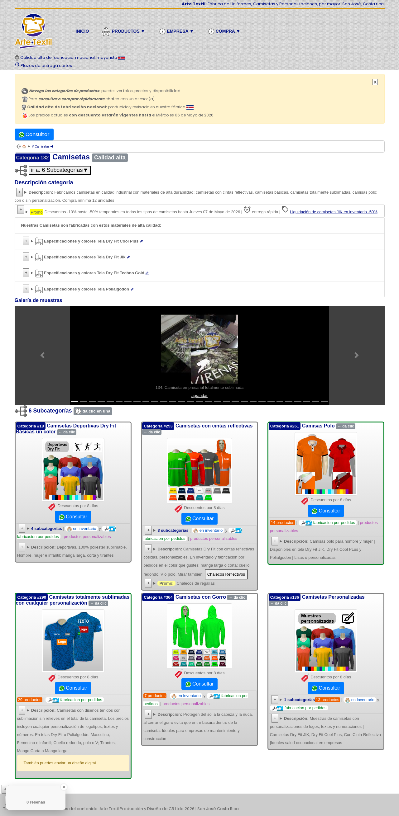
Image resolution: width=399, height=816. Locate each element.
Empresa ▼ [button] (177, 31)
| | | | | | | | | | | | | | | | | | (199, 801)
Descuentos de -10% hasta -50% (199, 211)
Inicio (82, 31)
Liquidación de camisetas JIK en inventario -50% (333, 212)
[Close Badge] (64, 787)
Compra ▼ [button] (225, 31)
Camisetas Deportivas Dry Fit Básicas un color (66, 428)
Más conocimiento (33, 789)
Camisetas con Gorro (211, 597)
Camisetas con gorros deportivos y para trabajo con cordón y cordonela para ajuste (199, 726)
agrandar (199, 395)
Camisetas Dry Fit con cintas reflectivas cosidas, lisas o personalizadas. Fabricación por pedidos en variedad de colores (199, 562)
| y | (66, 532)
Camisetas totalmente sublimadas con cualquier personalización (73, 600)
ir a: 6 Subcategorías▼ (60, 170)
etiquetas (26, 801)
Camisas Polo (329, 425)
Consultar (34, 134)
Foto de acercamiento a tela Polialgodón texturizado (199, 289)
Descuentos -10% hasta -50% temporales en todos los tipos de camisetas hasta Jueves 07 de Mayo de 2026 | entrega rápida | (203, 210)
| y (324, 703)
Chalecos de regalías (185, 583)
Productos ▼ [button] (124, 31)
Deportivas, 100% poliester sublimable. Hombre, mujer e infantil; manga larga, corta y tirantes (72, 551)
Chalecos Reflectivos (226, 574)
